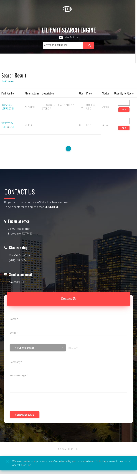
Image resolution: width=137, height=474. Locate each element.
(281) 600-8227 (17, 260)
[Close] (130, 462)
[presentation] (37, 402)
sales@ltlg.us (68, 37)
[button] (38, 347)
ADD (124, 109)
